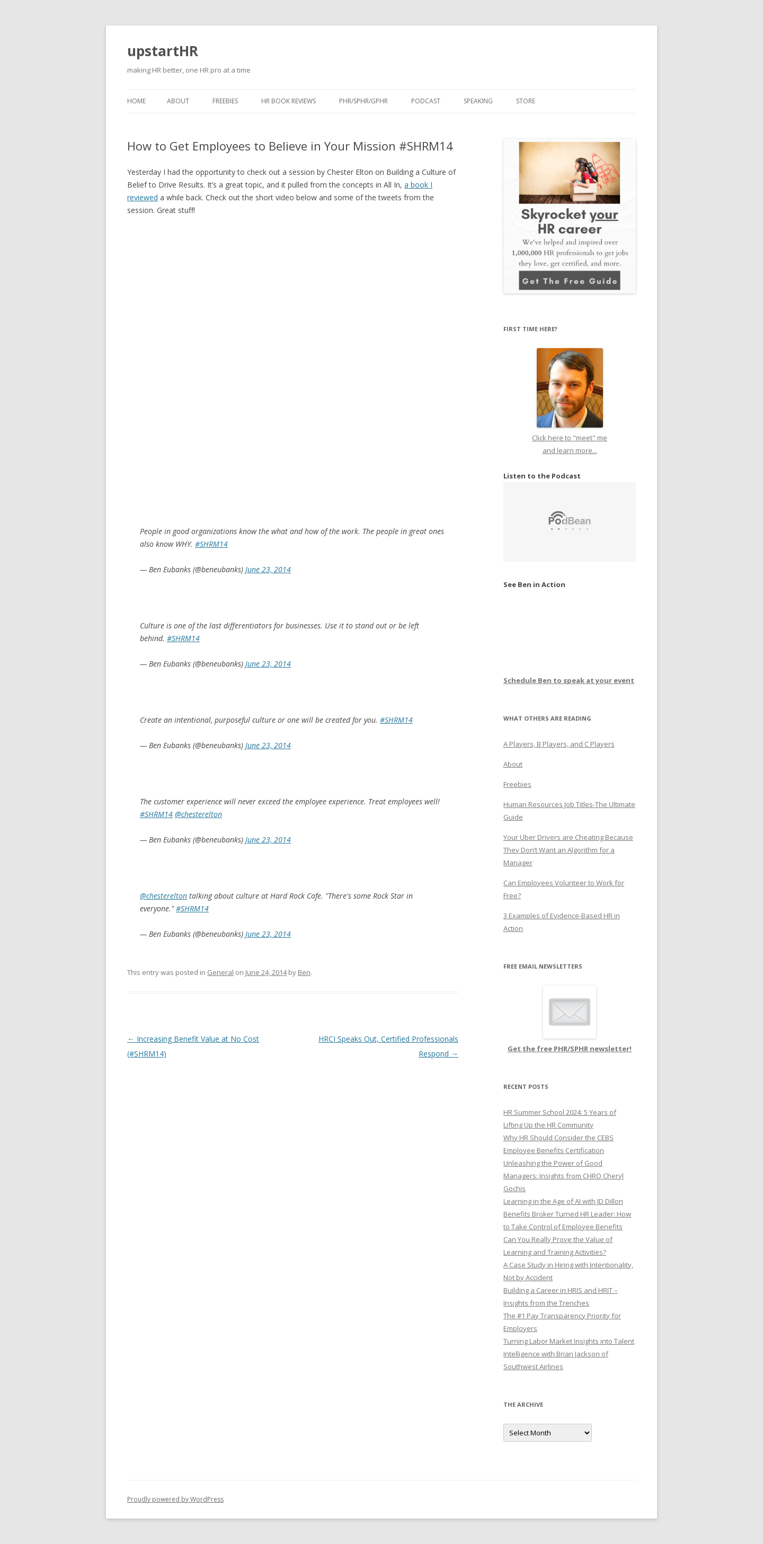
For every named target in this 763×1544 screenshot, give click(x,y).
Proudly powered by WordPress (175, 1499)
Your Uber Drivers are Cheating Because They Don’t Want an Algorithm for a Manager (568, 849)
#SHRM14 (211, 544)
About (178, 100)
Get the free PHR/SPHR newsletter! (570, 1048)
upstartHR (162, 50)
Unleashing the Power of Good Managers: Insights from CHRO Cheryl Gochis (563, 1175)
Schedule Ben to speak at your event (568, 680)
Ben (304, 972)
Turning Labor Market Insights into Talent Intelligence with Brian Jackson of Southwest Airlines (568, 1353)
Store (525, 100)
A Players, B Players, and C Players (559, 744)
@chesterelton (198, 814)
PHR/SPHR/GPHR (363, 100)
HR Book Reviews (288, 100)
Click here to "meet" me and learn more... (569, 437)
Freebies (225, 100)
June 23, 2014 (268, 569)
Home (136, 100)
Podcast (425, 100)
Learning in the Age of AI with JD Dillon (563, 1201)
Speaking (478, 100)
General (220, 972)
